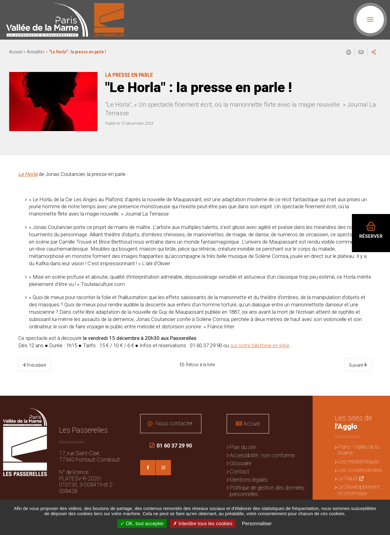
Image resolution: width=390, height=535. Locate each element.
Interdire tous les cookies (202, 523)
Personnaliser (257, 523)
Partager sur (373, 52)
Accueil (15, 51)
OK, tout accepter (142, 523)
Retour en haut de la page (381, 405)
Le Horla (27, 174)
